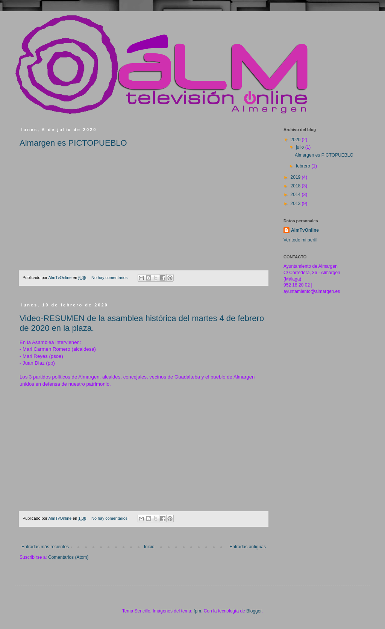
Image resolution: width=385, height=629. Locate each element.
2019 (296, 177)
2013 (296, 203)
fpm (197, 611)
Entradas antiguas (247, 546)
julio (300, 147)
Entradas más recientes (45, 546)
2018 (296, 186)
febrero (303, 166)
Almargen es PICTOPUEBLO (73, 143)
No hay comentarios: (110, 277)
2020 (296, 139)
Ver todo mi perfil (300, 240)
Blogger (254, 611)
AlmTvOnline (305, 230)
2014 (296, 194)
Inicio (149, 546)
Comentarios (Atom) (68, 557)
